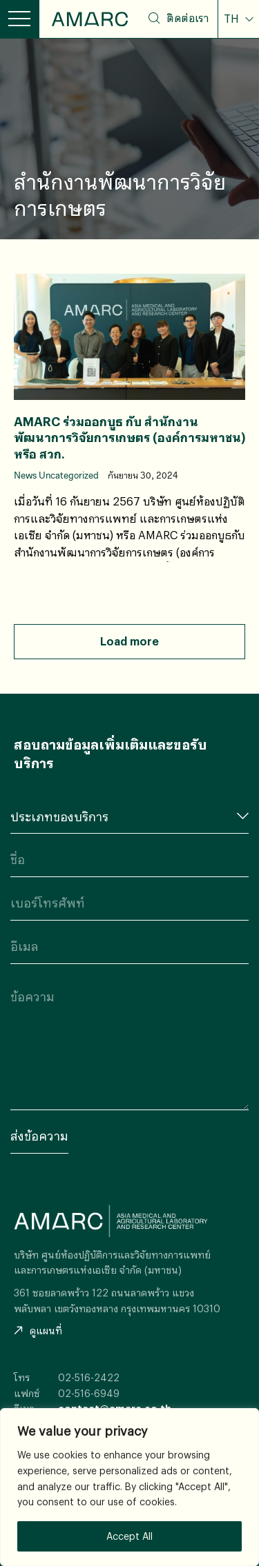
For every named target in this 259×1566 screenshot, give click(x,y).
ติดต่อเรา (187, 18)
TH (233, 18)
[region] (129, 1487)
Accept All (129, 1536)
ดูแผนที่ (38, 1330)
